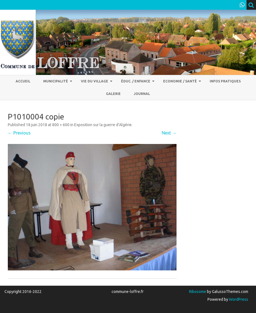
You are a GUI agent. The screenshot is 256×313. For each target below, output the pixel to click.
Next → (169, 132)
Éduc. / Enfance (135, 81)
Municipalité (55, 81)
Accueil (23, 81)
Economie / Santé (180, 81)
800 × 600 (60, 125)
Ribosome (197, 291)
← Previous (19, 132)
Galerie (113, 94)
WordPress (238, 299)
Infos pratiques (225, 81)
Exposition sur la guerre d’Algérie (103, 125)
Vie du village (94, 81)
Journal (142, 94)
